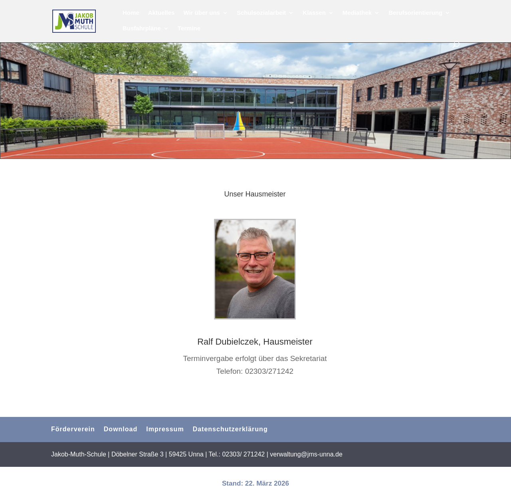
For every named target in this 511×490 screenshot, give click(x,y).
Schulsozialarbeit (261, 13)
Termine (189, 29)
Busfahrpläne (142, 29)
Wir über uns (201, 13)
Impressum (165, 429)
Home (131, 13)
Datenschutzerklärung (230, 429)
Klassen (314, 13)
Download (120, 429)
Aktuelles (161, 13)
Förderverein (73, 429)
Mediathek (357, 13)
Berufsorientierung (415, 13)
